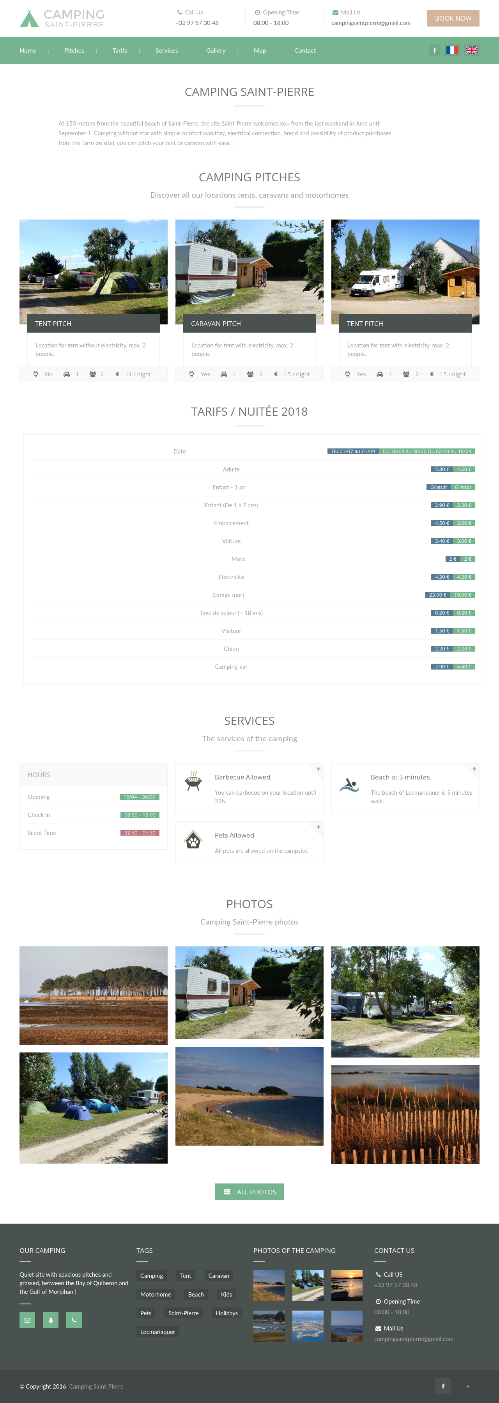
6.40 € (464, 667)
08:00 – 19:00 (140, 815)
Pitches (74, 50)
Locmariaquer (157, 1331)
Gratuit (463, 487)
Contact (305, 50)
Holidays (227, 1312)
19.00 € (462, 595)
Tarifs (120, 50)
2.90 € (442, 505)
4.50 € (442, 523)
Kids (226, 1294)
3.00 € (464, 541)
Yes (199, 374)
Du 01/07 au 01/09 (353, 451)
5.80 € (442, 469)
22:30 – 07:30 (140, 833)
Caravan (219, 1275)
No (42, 374)
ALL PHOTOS (249, 1191)
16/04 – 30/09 (140, 797)
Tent (185, 1275)
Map (260, 50)
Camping (151, 1275)
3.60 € (464, 523)
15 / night (291, 374)
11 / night (132, 374)
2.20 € (464, 649)
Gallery (216, 50)
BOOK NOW (453, 18)
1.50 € (464, 631)
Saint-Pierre (183, 1312)
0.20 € (464, 613)
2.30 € (464, 505)
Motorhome (155, 1294)
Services (167, 50)
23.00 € (437, 595)
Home (27, 50)
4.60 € (464, 469)
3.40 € (442, 541)
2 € (467, 559)
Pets (145, 1312)
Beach (196, 1294)
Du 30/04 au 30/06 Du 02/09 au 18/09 (427, 451)
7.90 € (442, 667)
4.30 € (464, 577)
